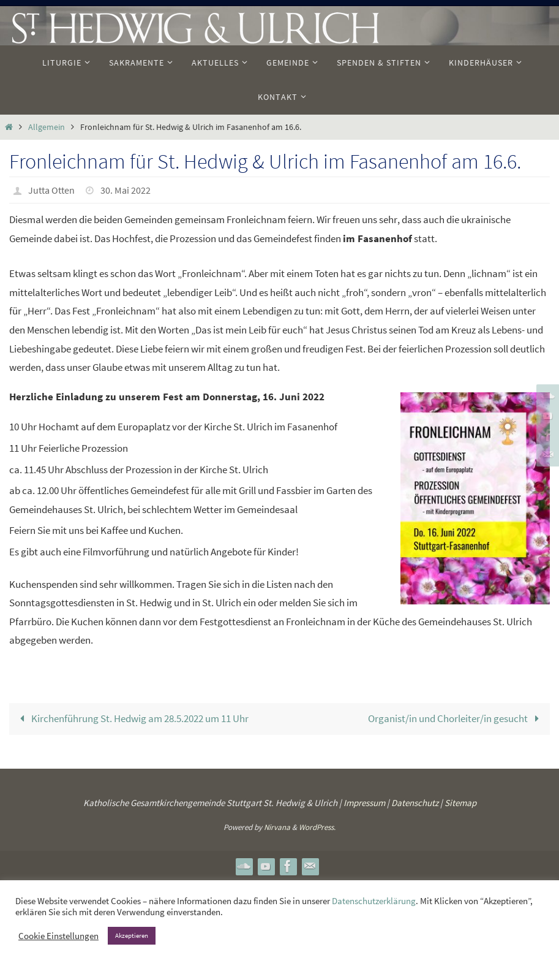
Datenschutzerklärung (374, 901)
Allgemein (46, 127)
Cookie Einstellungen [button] (58, 936)
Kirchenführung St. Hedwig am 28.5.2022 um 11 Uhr (132, 718)
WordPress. (317, 827)
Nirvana (277, 827)
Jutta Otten (51, 190)
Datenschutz (414, 803)
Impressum (364, 803)
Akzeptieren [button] (131, 935)
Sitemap (460, 803)
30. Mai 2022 (125, 190)
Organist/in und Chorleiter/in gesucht (456, 718)
